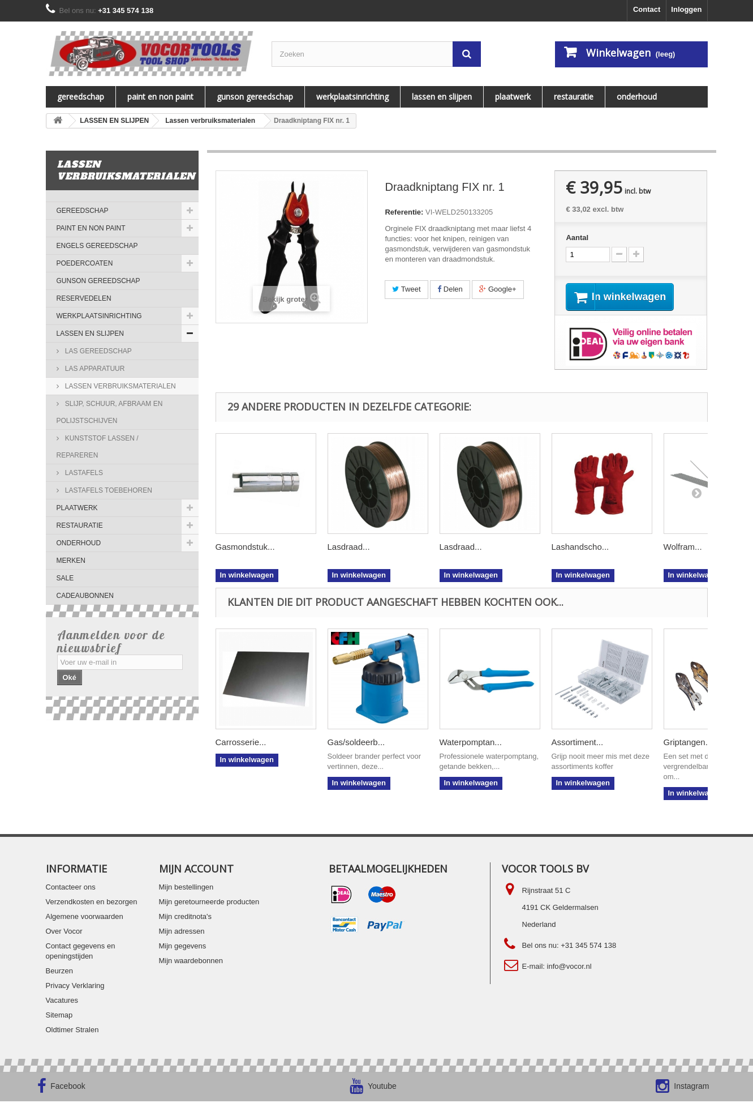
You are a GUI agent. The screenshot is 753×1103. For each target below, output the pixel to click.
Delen (450, 289)
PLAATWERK (513, 96)
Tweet (406, 289)
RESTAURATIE (573, 96)
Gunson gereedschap (255, 96)
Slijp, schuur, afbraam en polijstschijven (110, 412)
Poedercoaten (85, 263)
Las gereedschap (97, 351)
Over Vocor (64, 933)
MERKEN (71, 561)
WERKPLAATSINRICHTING (352, 96)
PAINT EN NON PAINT (160, 96)
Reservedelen (84, 298)
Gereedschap (80, 96)
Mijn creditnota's (185, 918)
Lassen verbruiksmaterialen (119, 386)
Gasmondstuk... (245, 548)
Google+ (497, 289)
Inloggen (686, 9)
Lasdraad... (349, 548)
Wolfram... (683, 548)
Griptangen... (688, 744)
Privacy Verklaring (75, 987)
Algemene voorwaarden (84, 918)
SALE (65, 578)
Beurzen (59, 972)
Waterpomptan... (471, 744)
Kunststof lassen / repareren (98, 446)
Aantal (577, 237)
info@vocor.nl (569, 968)
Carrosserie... (241, 744)
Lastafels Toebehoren (107, 490)
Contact (646, 9)
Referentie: (404, 212)
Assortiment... (578, 744)
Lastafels (83, 473)
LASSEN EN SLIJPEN (442, 96)
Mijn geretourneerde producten (209, 903)
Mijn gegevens (182, 947)
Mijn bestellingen (186, 888)
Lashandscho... (580, 548)
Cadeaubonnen (85, 596)
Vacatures (62, 1002)
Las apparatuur (94, 369)
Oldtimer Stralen (72, 1031)
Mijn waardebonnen (191, 962)
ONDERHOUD (637, 96)
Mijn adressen (182, 933)
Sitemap (59, 1016)
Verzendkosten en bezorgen (91, 903)
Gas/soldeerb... (356, 744)
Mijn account (196, 870)
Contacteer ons (71, 888)
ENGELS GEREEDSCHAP (97, 246)
